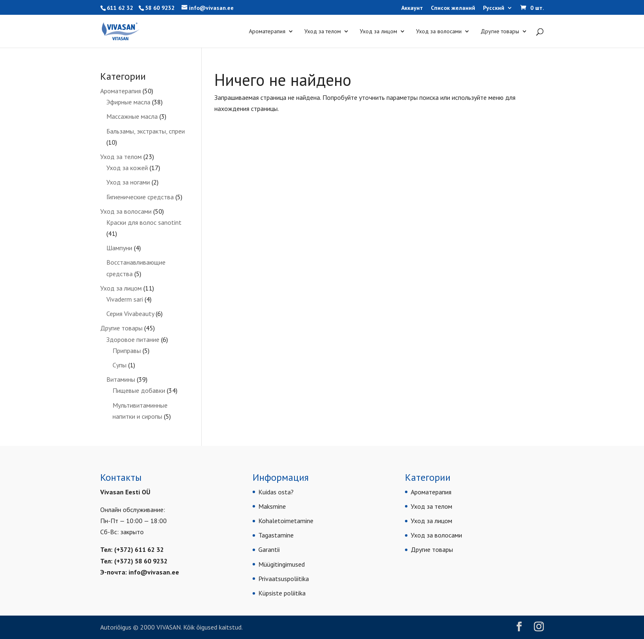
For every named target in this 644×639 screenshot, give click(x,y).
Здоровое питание (132, 339)
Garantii (269, 549)
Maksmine (272, 506)
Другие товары (500, 31)
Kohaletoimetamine (285, 521)
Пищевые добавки (139, 390)
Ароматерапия (267, 31)
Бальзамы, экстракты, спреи (145, 131)
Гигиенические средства (140, 197)
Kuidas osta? (276, 492)
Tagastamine (276, 535)
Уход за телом (322, 31)
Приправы (127, 350)
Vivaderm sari (124, 299)
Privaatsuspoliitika (283, 578)
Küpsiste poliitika (282, 593)
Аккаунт (412, 8)
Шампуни (119, 248)
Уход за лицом (378, 31)
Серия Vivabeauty (130, 313)
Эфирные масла (128, 102)
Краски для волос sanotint (144, 222)
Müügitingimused (281, 564)
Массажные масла (132, 116)
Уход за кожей (127, 168)
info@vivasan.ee (154, 572)
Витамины (120, 379)
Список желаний (453, 8)
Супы (119, 365)
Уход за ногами (128, 182)
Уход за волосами (439, 31)
